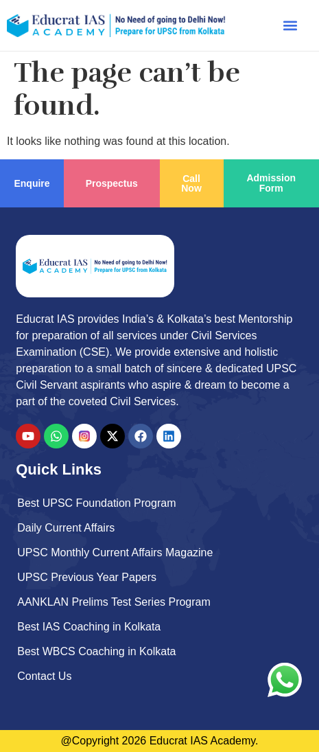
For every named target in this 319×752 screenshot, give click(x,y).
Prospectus (112, 183)
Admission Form (271, 183)
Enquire (31, 183)
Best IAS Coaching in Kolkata (89, 627)
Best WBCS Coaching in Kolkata (96, 651)
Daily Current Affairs (66, 528)
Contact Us (44, 676)
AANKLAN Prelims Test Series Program (114, 602)
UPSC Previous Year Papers (86, 577)
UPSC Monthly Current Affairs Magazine (115, 552)
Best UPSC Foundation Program (96, 503)
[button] (290, 25)
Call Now (191, 183)
